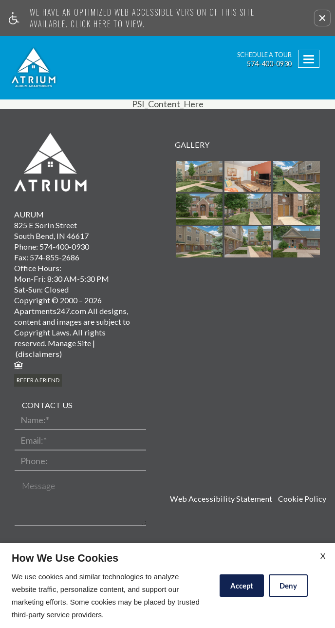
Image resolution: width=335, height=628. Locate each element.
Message (38, 486)
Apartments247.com (50, 310)
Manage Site (69, 343)
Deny (288, 585)
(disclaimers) (38, 353)
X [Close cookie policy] (322, 555)
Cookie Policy (302, 498)
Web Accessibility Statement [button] (221, 498)
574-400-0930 (269, 63)
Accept (241, 585)
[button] (322, 18)
